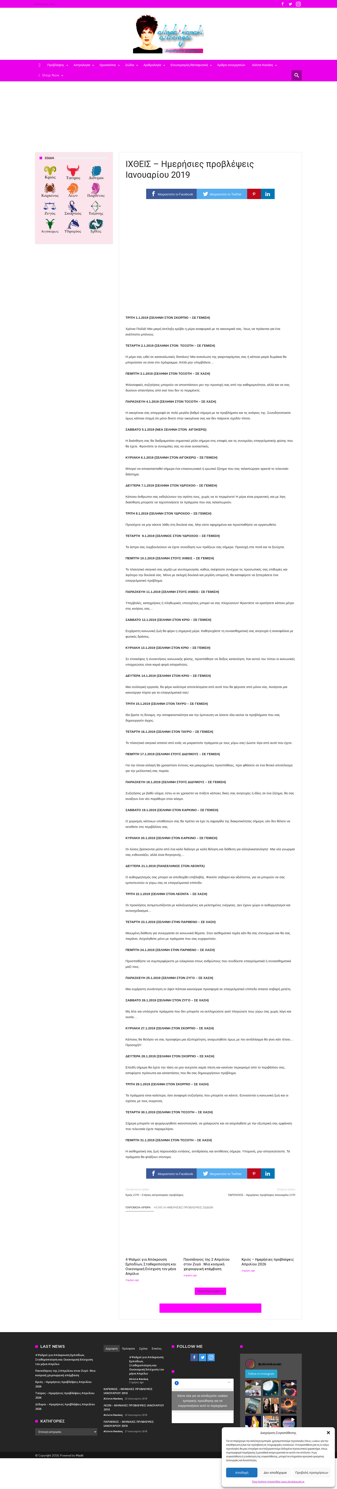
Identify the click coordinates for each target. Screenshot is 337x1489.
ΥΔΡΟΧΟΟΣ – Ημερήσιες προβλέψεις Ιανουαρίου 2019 (256, 1192)
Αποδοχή (241, 1472)
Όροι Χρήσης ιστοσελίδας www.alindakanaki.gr (278, 1481)
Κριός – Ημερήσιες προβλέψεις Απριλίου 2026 (268, 1261)
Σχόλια (143, 1348)
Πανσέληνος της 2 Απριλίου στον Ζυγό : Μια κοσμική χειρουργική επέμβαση (207, 1264)
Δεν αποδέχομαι (275, 1472)
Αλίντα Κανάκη (138, 1379)
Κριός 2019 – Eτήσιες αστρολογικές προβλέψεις (165, 1192)
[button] (328, 1432)
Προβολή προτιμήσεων (311, 1472)
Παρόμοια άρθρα (138, 1207)
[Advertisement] (168, 113)
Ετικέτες (157, 1348)
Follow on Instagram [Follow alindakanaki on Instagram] (261, 1374)
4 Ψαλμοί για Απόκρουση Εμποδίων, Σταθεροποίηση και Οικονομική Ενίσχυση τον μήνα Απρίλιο (151, 1266)
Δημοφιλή (112, 1348)
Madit (79, 1455)
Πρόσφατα (128, 1348)
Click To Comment (210, 1308)
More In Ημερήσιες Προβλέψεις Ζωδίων (183, 1207)
